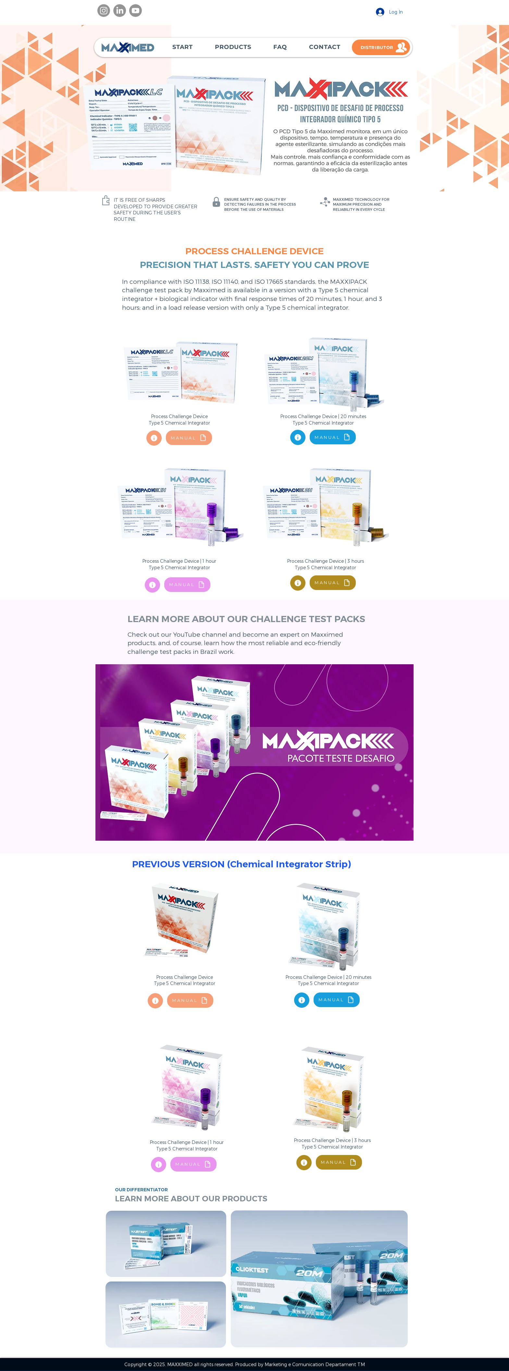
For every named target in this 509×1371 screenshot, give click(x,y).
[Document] (154, 438)
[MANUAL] (189, 437)
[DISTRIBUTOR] (381, 47)
